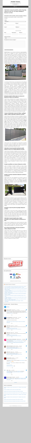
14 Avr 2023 (12, 370)
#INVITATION (11, 340)
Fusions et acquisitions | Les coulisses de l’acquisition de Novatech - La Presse (14, 287)
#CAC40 (8, 311)
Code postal (14, 32)
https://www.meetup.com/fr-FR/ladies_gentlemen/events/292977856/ (15, 342)
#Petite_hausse (9, 379)
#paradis (9, 321)
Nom (5, 23)
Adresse (21, 32)
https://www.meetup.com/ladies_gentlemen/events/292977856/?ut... (15, 341)
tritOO (7, 370)
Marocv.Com (8, 332)
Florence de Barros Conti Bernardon (11, 339)
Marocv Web (8, 325)
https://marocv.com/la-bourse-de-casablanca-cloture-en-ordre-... (14, 348)
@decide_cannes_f (19, 339)
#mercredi (11, 313)
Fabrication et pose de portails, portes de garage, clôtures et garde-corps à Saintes (13, 399)
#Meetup (24, 341)
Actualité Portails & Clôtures (10, 284)
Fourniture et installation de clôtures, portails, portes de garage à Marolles (12, 389)
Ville (5, 32)
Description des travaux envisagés (10, 39)
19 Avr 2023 (19, 317)
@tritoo (10, 370)
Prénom (17, 23)
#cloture (12, 321)
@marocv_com (12, 332)
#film (10, 328)
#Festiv (16, 328)
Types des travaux (7, 36)
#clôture (26, 312)
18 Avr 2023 (23, 339)
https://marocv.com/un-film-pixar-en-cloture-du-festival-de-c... (14, 335)
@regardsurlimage (15, 317)
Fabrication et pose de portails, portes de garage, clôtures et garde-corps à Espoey (13, 391)
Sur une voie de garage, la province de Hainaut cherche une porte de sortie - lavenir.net (15, 286)
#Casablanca (13, 347)
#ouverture (12, 360)
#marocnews (8, 328)
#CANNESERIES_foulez (19, 340)
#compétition (9, 362)
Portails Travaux (15, 1)
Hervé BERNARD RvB (9, 317)
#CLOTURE (8, 340)
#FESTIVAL (14, 340)
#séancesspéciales (22, 360)
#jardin (7, 321)
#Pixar (12, 328)
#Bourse (11, 347)
